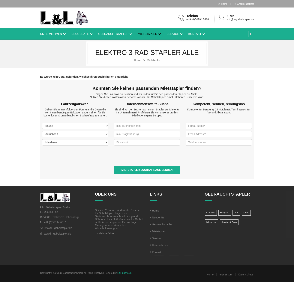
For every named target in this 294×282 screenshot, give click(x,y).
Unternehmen (51, 33)
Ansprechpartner (243, 4)
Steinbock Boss (229, 222)
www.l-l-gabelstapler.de (57, 233)
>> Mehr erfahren (105, 233)
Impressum (226, 274)
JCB (236, 212)
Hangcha (224, 212)
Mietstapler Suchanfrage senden (147, 169)
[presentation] (142, 158)
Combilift (210, 212)
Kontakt (194, 33)
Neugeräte (80, 33)
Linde (246, 212)
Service (173, 33)
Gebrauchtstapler (113, 33)
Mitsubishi (211, 222)
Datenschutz (245, 274)
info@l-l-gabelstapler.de (240, 19)
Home (222, 4)
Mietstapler (147, 33)
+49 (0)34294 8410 (197, 19)
